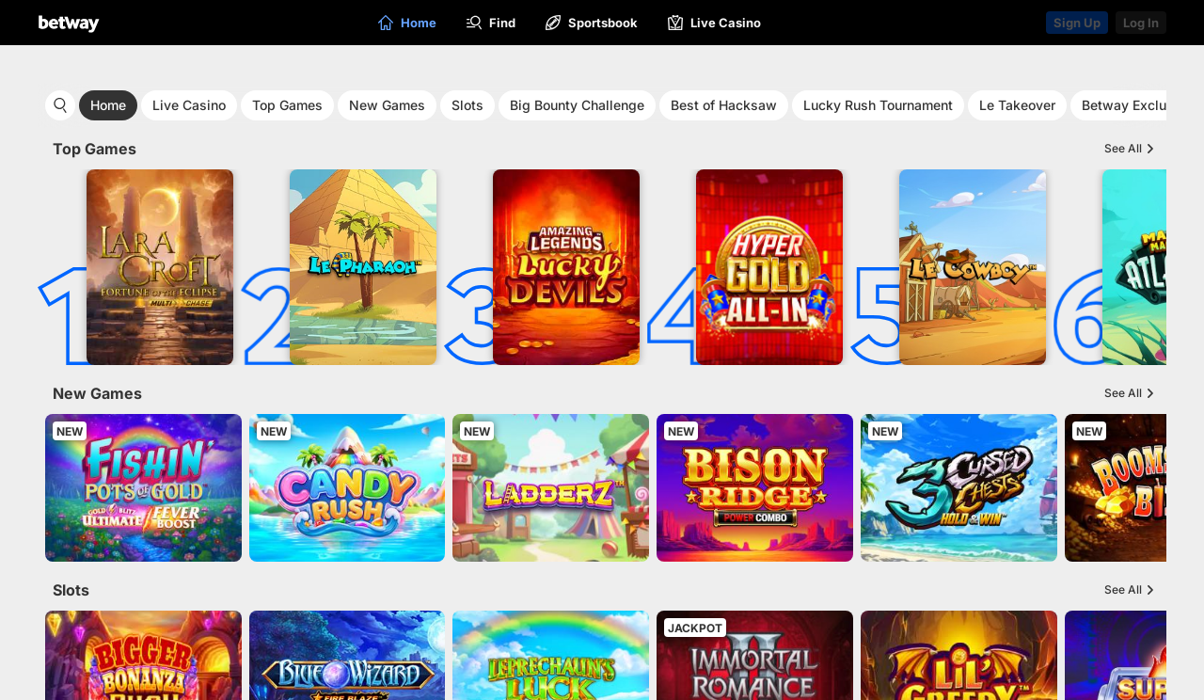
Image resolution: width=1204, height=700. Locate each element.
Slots (467, 105)
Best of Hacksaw (724, 105)
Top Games (287, 105)
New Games (387, 105)
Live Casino (189, 105)
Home (108, 105)
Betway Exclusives (1141, 105)
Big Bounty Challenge (577, 105)
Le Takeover (1017, 105)
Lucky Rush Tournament (878, 105)
